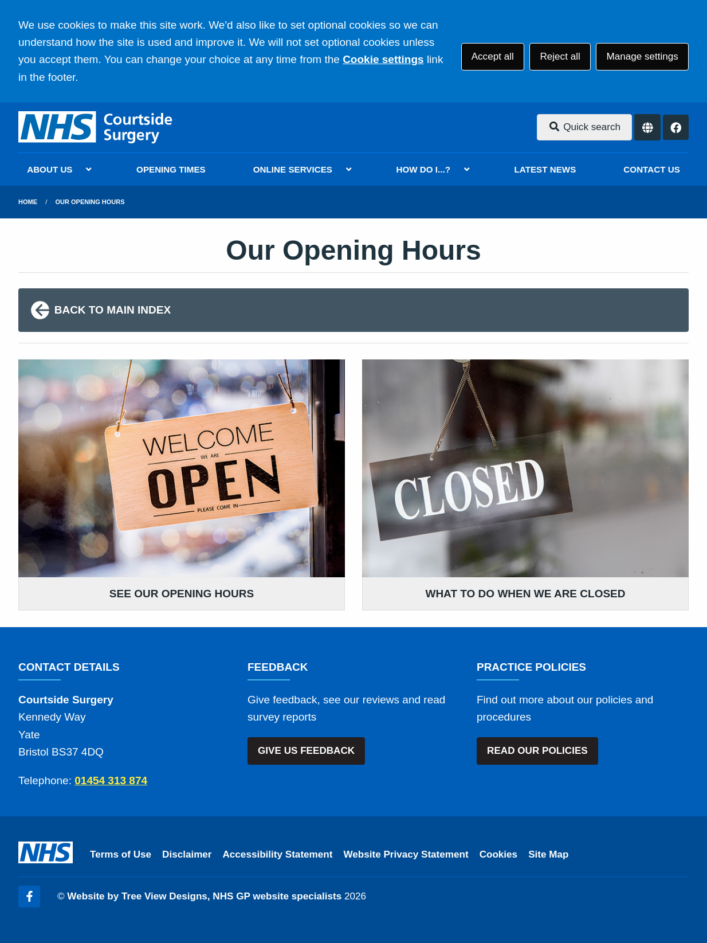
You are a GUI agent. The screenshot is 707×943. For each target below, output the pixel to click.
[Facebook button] (676, 127)
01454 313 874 (110, 780)
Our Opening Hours (90, 201)
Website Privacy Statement (405, 854)
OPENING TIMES (171, 169)
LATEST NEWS (545, 169)
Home (27, 201)
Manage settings (642, 56)
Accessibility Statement (278, 854)
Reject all (560, 56)
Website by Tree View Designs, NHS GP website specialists (204, 896)
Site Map (548, 854)
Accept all (493, 56)
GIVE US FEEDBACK (306, 750)
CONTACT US (651, 169)
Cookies (499, 854)
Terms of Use (120, 854)
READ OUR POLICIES (537, 750)
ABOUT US (49, 169)
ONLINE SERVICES (292, 169)
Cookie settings (383, 59)
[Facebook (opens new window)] (29, 896)
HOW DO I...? (423, 169)
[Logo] (96, 127)
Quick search (584, 127)
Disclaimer (186, 854)
